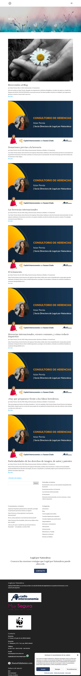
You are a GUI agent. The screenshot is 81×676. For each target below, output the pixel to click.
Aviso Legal (68, 673)
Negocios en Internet (48, 534)
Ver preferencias (72, 669)
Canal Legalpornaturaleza (49, 514)
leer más (10, 96)
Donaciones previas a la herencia (24, 147)
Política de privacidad (59, 673)
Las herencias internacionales (23, 209)
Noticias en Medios (42, 150)
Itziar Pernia (13, 88)
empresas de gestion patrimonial (17, 508)
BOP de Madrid (12, 673)
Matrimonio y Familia (48, 531)
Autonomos (45, 508)
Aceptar (43, 669)
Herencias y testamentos (49, 524)
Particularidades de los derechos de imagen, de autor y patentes (40, 461)
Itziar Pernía (11, 520)
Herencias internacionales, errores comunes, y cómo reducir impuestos (38, 335)
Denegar (57, 669)
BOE (9, 671)
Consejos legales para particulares (51, 519)
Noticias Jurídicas (13, 675)
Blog (26, 150)
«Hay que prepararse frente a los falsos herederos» (33, 398)
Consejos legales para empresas (50, 516)
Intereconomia (32, 150)
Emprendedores (46, 521)
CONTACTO (40, 571)
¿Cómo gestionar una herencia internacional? (24, 518)
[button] (77, 655)
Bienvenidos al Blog (18, 85)
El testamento (15, 272)
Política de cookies (48, 673)
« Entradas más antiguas (15, 478)
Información (28, 88)
